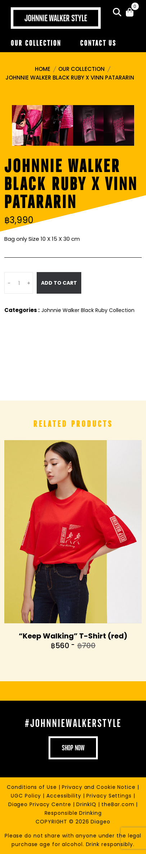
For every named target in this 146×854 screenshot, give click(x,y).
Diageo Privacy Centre (40, 804)
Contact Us (98, 43)
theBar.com (118, 804)
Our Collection (36, 43)
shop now (73, 748)
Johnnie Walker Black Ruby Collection (87, 310)
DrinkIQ (87, 804)
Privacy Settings (109, 795)
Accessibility (64, 795)
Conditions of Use (32, 787)
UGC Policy (27, 795)
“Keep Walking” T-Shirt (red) (73, 636)
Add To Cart (59, 282)
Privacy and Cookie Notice (99, 787)
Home (42, 69)
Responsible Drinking (73, 813)
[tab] (27, 125)
